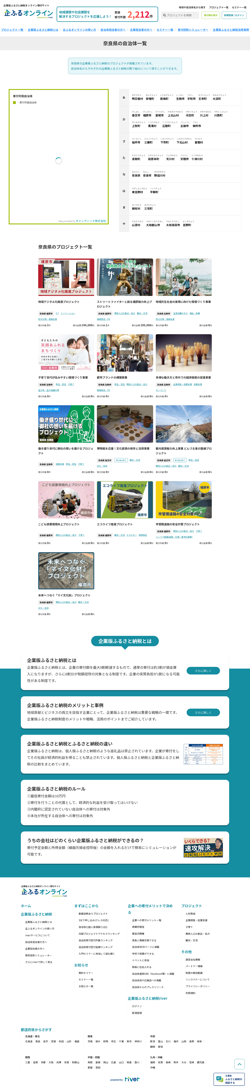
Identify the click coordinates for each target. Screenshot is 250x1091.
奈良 (66, 1062)
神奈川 (138, 1041)
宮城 (53, 1041)
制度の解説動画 (194, 973)
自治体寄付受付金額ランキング (96, 947)
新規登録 (137, 1013)
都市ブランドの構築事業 (112, 377)
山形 (69, 1041)
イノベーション (68, 313)
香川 (137, 1062)
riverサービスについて (37, 935)
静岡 (152, 1046)
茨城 (90, 1041)
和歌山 (75, 1062)
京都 (43, 1062)
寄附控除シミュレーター (38, 955)
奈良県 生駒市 (163, 313)
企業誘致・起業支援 (182, 384)
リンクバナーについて (198, 979)
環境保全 (143, 534)
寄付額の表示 (211, 15)
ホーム (26, 905)
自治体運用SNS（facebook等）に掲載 (153, 973)
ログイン (137, 1006)
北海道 (28, 1041)
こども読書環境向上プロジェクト (59, 524)
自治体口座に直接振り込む (93, 927)
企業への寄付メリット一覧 (146, 920)
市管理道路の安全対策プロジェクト (178, 524)
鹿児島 (200, 1062)
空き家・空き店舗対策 (48, 390)
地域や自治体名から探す (192, 7)
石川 (168, 1041)
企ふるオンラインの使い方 (79, 30)
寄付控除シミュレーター (193, 30)
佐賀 (160, 1062)
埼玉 (113, 1041)
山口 (121, 1062)
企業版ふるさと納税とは (43, 30)
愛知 (160, 1046)
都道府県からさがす (36, 1029)
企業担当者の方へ (141, 30)
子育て (71, 384)
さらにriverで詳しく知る (38, 962)
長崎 (168, 1062)
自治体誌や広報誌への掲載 (146, 980)
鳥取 (90, 1062)
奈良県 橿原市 (46, 313)
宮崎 (191, 1062)
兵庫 (58, 1062)
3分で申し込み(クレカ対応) (94, 920)
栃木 (97, 1041)
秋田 (61, 1041)
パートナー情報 (194, 966)
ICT (57, 313)
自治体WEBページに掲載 (145, 947)
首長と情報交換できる (144, 940)
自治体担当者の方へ (113, 30)
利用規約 (190, 993)
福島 (76, 1041)
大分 (183, 1062)
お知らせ (81, 964)
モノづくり (161, 390)
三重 (27, 1062)
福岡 (152, 1062)
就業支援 (198, 384)
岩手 (45, 1041)
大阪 (51, 1062)
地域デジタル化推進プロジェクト (59, 302)
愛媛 (90, 1067)
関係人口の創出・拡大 (124, 313)
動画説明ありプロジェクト (93, 913)
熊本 (176, 1062)
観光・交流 (142, 313)
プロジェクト (191, 905)
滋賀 (35, 1062)
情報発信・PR (103, 319)
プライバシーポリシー (198, 986)
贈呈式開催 (138, 933)
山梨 (183, 1041)
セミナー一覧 (239, 7)
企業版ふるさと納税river (147, 998)
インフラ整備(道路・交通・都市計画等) (174, 536)
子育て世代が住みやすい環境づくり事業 (63, 377)
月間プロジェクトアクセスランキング (99, 933)
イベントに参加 (140, 960)
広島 (113, 1062)
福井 (176, 1041)
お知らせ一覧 (86, 986)
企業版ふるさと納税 (36, 914)
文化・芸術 (102, 465)
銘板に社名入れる (142, 967)
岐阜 (199, 1041)
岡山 (105, 1062)
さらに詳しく (203, 671)
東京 (129, 1041)
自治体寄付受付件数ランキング (96, 940)
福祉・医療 (195, 313)
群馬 (105, 1041)
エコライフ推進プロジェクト (115, 524)
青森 (37, 1041)
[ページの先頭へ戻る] (239, 1064)
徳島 (129, 1062)
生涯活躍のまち (180, 313)
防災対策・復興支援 (47, 319)
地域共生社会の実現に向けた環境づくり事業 (183, 302)
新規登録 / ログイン (234, 15)
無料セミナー (86, 973)
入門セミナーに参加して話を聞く (97, 953)
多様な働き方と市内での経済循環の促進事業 (183, 377)
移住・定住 (61, 384)
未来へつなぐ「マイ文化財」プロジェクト (64, 595)
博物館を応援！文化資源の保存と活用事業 (123, 448)
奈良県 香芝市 (104, 460)
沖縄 (152, 1067)
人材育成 (190, 913)
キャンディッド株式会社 (91, 221)
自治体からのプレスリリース (148, 987)
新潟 (152, 1041)
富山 (160, 1041)
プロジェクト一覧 (218, 7)
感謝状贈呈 (138, 926)
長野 (191, 1041)
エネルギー (132, 534)
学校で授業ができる (143, 953)
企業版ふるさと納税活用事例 (231, 30)
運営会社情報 (193, 959)
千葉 (121, 1041)
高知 (97, 1067)
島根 (97, 1062)
